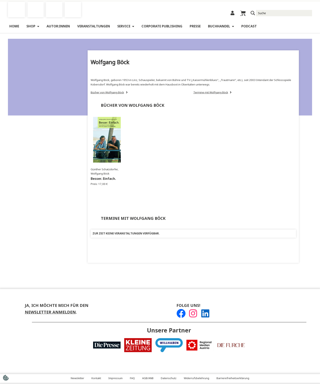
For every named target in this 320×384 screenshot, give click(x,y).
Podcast (249, 27)
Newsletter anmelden (50, 313)
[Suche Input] (284, 13)
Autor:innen (58, 27)
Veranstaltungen (93, 27)
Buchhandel (221, 27)
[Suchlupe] (253, 14)
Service (125, 27)
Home (14, 27)
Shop (32, 27)
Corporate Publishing (161, 27)
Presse (195, 27)
